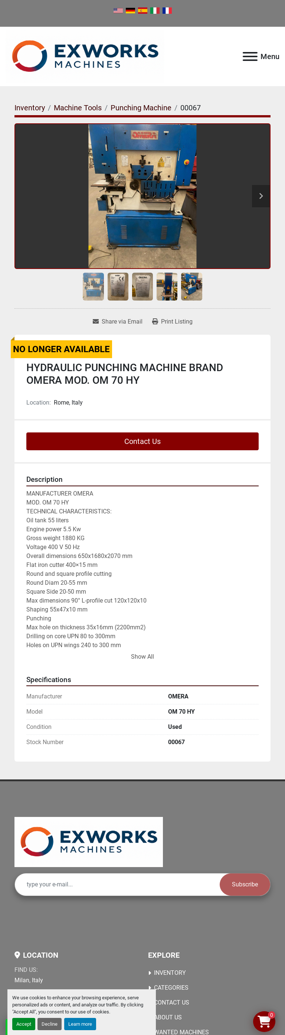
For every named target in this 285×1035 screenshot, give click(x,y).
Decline (50, 1024)
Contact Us (142, 441)
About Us (168, 1017)
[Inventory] (29, 107)
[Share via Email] (117, 322)
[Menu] (250, 56)
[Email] (117, 884)
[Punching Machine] (141, 107)
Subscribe (245, 884)
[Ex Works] (88, 841)
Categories (171, 987)
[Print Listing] (172, 322)
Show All (142, 656)
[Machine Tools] (78, 107)
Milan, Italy (28, 980)
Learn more (80, 1024)
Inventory (170, 972)
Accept (23, 1024)
